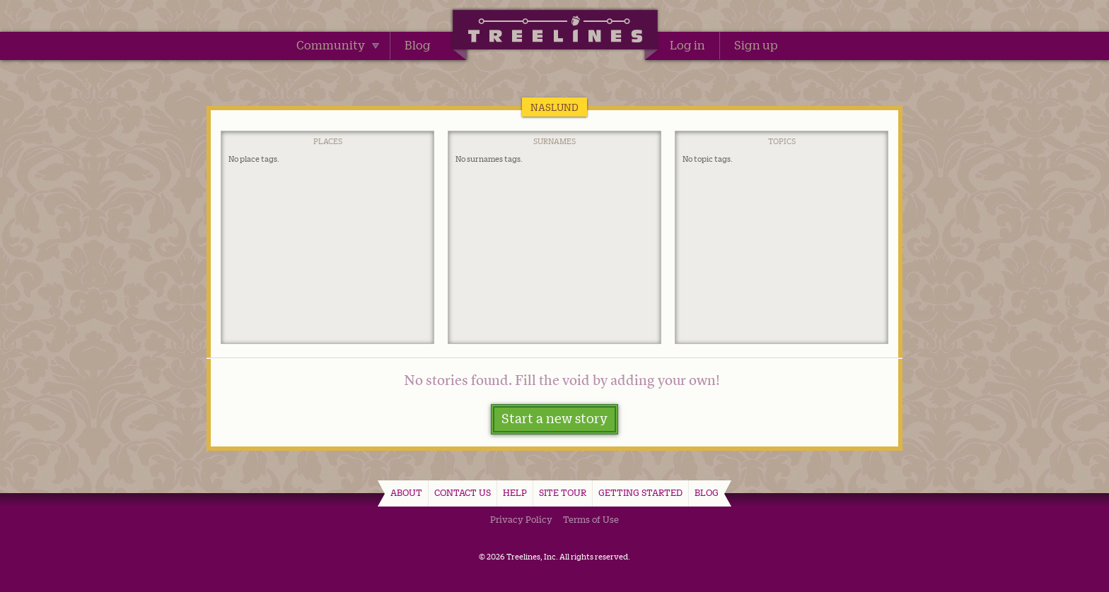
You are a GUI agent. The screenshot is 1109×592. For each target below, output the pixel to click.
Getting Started (640, 492)
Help (515, 492)
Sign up (756, 45)
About (406, 492)
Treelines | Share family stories (554, 32)
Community (337, 45)
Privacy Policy (521, 519)
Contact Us (462, 492)
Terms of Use (591, 519)
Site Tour (562, 492)
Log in (687, 45)
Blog (418, 45)
